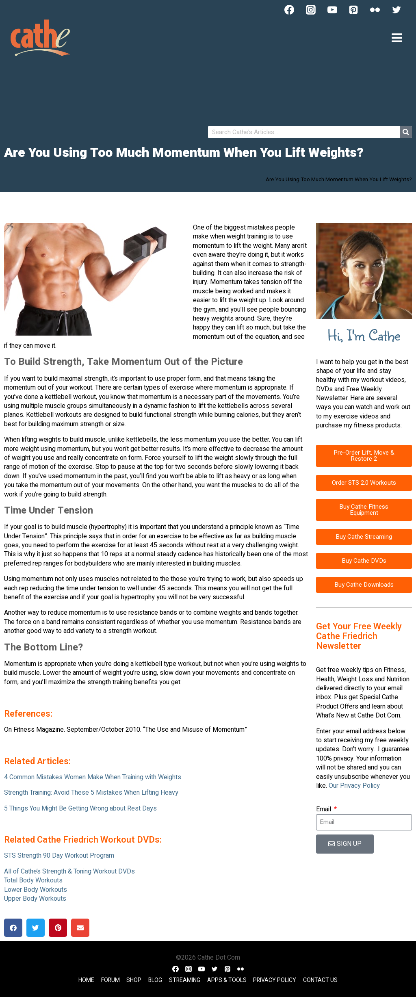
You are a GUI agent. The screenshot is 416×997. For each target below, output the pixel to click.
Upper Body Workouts (35, 899)
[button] (13, 928)
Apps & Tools (227, 980)
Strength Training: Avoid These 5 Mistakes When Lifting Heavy (91, 793)
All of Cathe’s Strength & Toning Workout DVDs (69, 871)
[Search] (406, 132)
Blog (155, 980)
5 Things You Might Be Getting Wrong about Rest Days (80, 808)
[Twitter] (396, 10)
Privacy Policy (274, 980)
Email (324, 809)
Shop (133, 980)
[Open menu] (396, 37)
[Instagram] (311, 10)
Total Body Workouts (33, 880)
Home (86, 980)
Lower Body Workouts (35, 890)
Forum (110, 980)
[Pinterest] (353, 10)
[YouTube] (332, 10)
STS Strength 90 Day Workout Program (59, 855)
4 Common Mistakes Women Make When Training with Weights (92, 777)
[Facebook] (289, 10)
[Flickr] (375, 10)
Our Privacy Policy (354, 786)
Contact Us (320, 980)
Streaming (184, 980)
